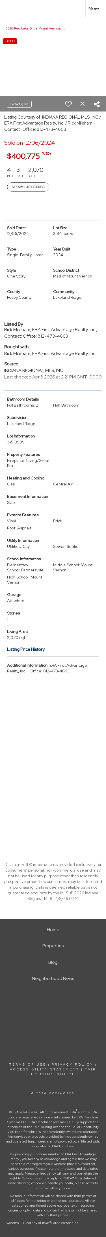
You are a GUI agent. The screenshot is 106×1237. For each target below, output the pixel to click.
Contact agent (19, 104)
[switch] (68, 104)
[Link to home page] (9, 8)
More (93, 8)
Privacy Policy (72, 1064)
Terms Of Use (27, 1064)
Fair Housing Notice (63, 1071)
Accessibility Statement (44, 1069)
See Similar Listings (28, 187)
